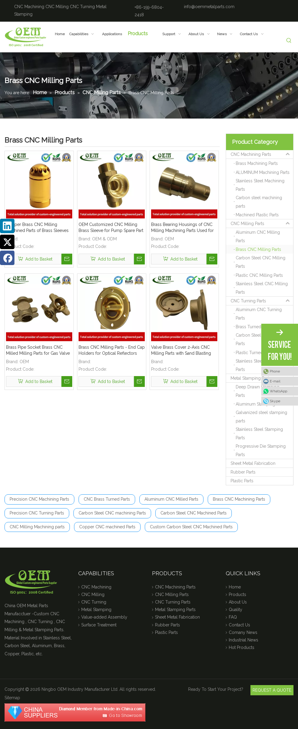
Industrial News (243, 640)
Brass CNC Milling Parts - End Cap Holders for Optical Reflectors (112, 350)
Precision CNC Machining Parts (39, 499)
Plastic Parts (242, 480)
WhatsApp (278, 391)
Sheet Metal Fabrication (253, 463)
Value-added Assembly (104, 617)
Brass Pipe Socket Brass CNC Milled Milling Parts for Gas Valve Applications (38, 350)
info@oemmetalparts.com (209, 6)
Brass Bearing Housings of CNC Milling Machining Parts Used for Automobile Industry (182, 227)
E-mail (275, 381)
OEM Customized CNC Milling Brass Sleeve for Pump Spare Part (111, 227)
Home (235, 587)
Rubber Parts (243, 472)
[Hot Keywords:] (289, 41)
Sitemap (12, 697)
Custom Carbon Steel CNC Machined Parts (191, 526)
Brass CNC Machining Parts (239, 499)
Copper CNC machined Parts (107, 526)
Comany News (243, 632)
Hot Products (241, 647)
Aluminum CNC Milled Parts (171, 499)
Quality (235, 609)
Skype (275, 401)
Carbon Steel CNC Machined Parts (193, 513)
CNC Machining (29, 6)
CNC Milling (57, 6)
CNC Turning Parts (262, 301)
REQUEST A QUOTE (272, 690)
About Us (238, 602)
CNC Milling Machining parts (37, 526)
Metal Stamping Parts (262, 378)
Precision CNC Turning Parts (37, 513)
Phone (275, 371)
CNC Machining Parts (262, 154)
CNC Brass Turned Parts (107, 499)
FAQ (233, 617)
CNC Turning (82, 6)
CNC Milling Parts (262, 223)
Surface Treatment (98, 624)
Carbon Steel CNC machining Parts (112, 513)
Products (237, 594)
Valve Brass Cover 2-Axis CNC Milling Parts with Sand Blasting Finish (181, 350)
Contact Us (239, 624)
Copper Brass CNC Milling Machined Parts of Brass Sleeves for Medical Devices (37, 227)
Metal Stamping (96, 609)
